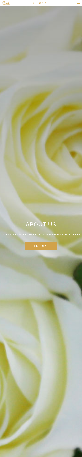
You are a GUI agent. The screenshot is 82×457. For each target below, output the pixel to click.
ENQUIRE (41, 3)
